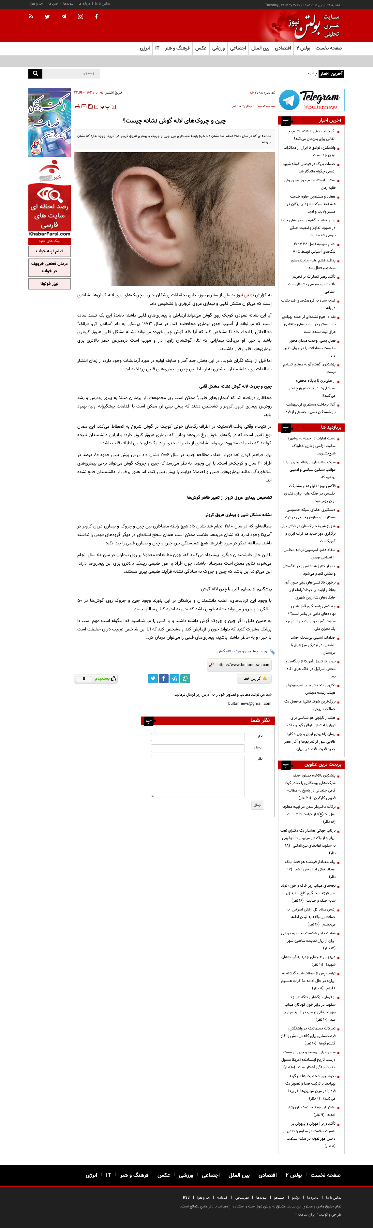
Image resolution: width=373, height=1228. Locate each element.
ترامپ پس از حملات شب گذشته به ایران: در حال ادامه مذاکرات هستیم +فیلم (308, 980)
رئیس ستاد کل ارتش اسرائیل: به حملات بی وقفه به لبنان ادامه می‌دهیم (311, 917)
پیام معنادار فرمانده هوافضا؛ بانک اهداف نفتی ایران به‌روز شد (310, 869)
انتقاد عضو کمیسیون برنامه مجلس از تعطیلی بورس (310, 553)
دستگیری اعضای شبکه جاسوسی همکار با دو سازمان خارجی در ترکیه (309, 513)
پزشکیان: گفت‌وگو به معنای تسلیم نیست (309, 368)
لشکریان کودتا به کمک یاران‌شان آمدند (311, 1111)
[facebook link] (164, 678)
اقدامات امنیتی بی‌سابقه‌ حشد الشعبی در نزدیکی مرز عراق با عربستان (313, 645)
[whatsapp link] (185, 678)
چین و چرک (242, 651)
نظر (260, 759)
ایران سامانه (307, 1215)
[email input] (198, 748)
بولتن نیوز (245, 295)
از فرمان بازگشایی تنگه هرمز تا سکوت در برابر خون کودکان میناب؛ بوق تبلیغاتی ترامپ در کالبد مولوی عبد (309, 1008)
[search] (35, 74)
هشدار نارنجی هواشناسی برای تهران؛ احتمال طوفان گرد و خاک (311, 721)
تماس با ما (102, 4)
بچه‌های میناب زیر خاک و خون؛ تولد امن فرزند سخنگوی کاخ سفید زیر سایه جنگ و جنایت (308, 893)
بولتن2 (247, 106)
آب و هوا (36, 4)
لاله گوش (224, 651)
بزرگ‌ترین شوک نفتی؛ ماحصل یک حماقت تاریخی (310, 705)
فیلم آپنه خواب (49, 251)
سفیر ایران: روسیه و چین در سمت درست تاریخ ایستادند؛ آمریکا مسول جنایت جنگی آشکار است (308, 1059)
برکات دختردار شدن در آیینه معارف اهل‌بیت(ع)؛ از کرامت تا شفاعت (309, 814)
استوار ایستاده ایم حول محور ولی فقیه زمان (310, 184)
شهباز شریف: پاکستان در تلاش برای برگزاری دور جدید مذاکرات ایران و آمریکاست (308, 533)
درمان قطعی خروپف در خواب (49, 267)
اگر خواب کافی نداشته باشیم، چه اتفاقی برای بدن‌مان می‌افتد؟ (311, 135)
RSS (186, 1198)
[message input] (198, 776)
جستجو (279, 1198)
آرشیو (296, 1198)
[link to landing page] (312, 26)
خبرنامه (53, 4)
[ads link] (311, 99)
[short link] (243, 665)
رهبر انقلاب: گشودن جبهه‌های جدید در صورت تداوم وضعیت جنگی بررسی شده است (308, 227)
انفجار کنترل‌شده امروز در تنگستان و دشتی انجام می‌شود (309, 570)
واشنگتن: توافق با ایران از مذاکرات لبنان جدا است (310, 151)
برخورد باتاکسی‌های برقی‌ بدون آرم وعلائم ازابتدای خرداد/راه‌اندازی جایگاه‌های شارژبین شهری (310, 590)
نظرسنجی (242, 1198)
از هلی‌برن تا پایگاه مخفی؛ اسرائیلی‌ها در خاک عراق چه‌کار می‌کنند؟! (312, 388)
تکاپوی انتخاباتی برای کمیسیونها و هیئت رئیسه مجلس (311, 689)
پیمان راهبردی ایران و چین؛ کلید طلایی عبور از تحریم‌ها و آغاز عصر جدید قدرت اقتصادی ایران (310, 741)
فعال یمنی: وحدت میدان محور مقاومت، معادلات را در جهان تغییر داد (309, 348)
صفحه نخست (329, 48)
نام (260, 736)
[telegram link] (174, 678)
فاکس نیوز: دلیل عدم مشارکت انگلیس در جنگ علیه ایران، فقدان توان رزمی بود (310, 493)
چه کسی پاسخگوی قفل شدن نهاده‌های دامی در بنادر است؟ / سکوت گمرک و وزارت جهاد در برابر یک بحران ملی (310, 617)
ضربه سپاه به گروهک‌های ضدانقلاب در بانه (308, 304)
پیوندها (68, 4)
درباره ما (84, 4)
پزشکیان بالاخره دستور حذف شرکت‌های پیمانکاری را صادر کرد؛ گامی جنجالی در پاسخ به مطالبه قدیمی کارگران (310, 787)
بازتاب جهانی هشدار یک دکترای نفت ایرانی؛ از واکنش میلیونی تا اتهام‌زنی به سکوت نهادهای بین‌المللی (308, 842)
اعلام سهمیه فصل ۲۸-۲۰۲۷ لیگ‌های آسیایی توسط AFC (314, 248)
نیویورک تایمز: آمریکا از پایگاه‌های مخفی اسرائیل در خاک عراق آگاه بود (310, 668)
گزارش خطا (255, 679)
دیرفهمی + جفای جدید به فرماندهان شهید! (308, 961)
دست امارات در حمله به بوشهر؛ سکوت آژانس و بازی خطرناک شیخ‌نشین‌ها (312, 446)
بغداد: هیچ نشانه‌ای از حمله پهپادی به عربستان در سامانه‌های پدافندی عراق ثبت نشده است (309, 324)
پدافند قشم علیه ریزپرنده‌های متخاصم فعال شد (313, 264)
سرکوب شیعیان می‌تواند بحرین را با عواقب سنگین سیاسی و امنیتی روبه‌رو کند (309, 469)
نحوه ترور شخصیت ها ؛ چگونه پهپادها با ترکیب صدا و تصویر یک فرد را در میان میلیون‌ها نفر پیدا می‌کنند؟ (310, 1087)
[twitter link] (153, 678)
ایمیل (258, 747)
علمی (234, 106)
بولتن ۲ (303, 48)
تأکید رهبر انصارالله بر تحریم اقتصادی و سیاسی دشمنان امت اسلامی (312, 284)
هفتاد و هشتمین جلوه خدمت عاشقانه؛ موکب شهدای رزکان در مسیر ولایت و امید (311, 204)
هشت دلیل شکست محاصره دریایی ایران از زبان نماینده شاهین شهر (308, 940)
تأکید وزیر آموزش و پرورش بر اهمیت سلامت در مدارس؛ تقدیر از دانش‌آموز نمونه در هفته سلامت (309, 1135)
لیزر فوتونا (49, 284)
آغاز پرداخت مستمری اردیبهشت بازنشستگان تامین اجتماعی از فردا (310, 408)
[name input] (198, 737)
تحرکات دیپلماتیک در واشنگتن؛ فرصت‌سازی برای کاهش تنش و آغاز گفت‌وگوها (308, 1036)
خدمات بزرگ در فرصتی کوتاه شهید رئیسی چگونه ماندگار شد (309, 167)
